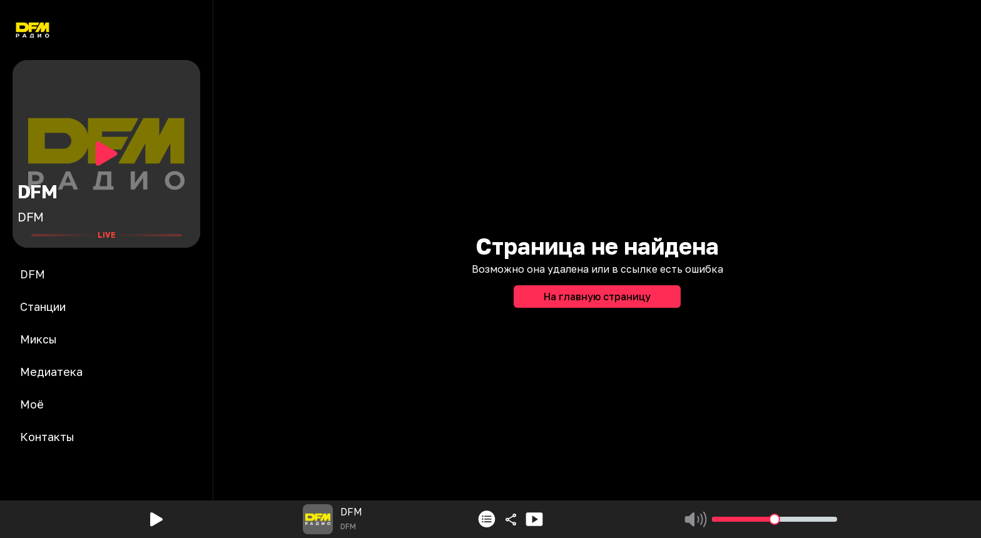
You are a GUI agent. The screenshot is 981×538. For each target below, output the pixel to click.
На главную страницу (597, 296)
